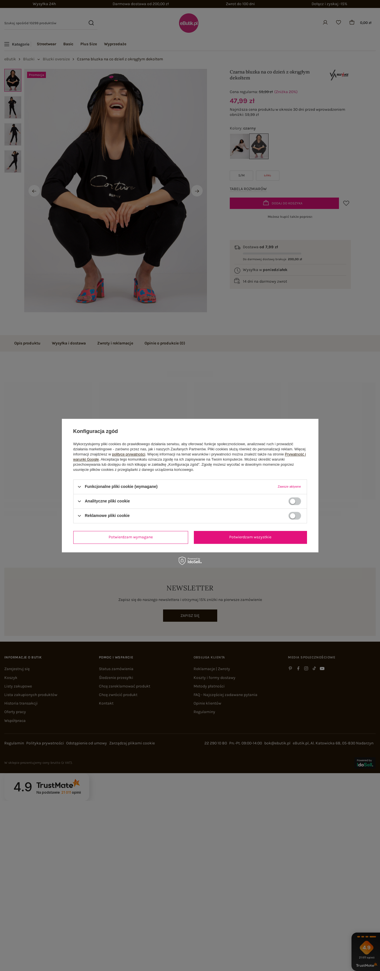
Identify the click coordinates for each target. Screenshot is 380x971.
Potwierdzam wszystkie (250, 537)
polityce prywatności (128, 454)
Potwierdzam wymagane (131, 537)
